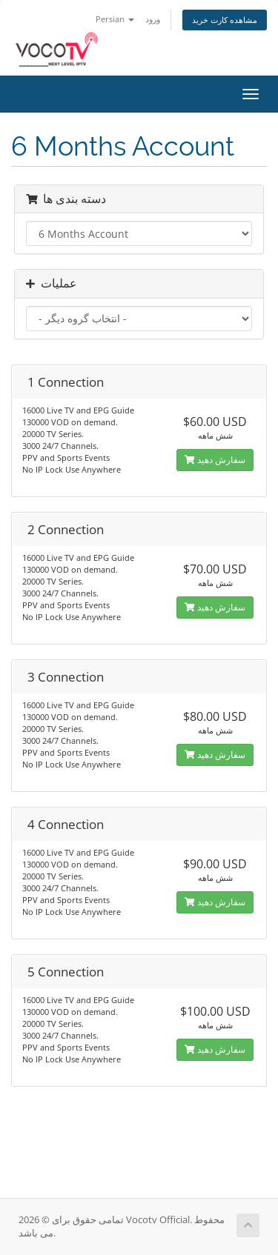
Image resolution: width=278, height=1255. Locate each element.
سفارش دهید (215, 459)
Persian (115, 18)
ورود (152, 18)
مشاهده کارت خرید (224, 19)
